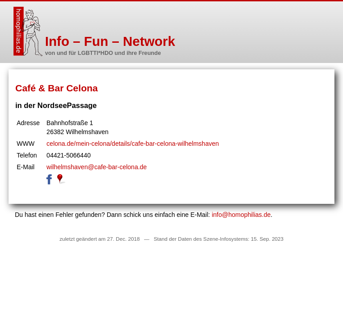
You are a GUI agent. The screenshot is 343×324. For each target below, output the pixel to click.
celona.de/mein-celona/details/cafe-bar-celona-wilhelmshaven (132, 143)
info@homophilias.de (241, 214)
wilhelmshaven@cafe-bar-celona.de (96, 167)
